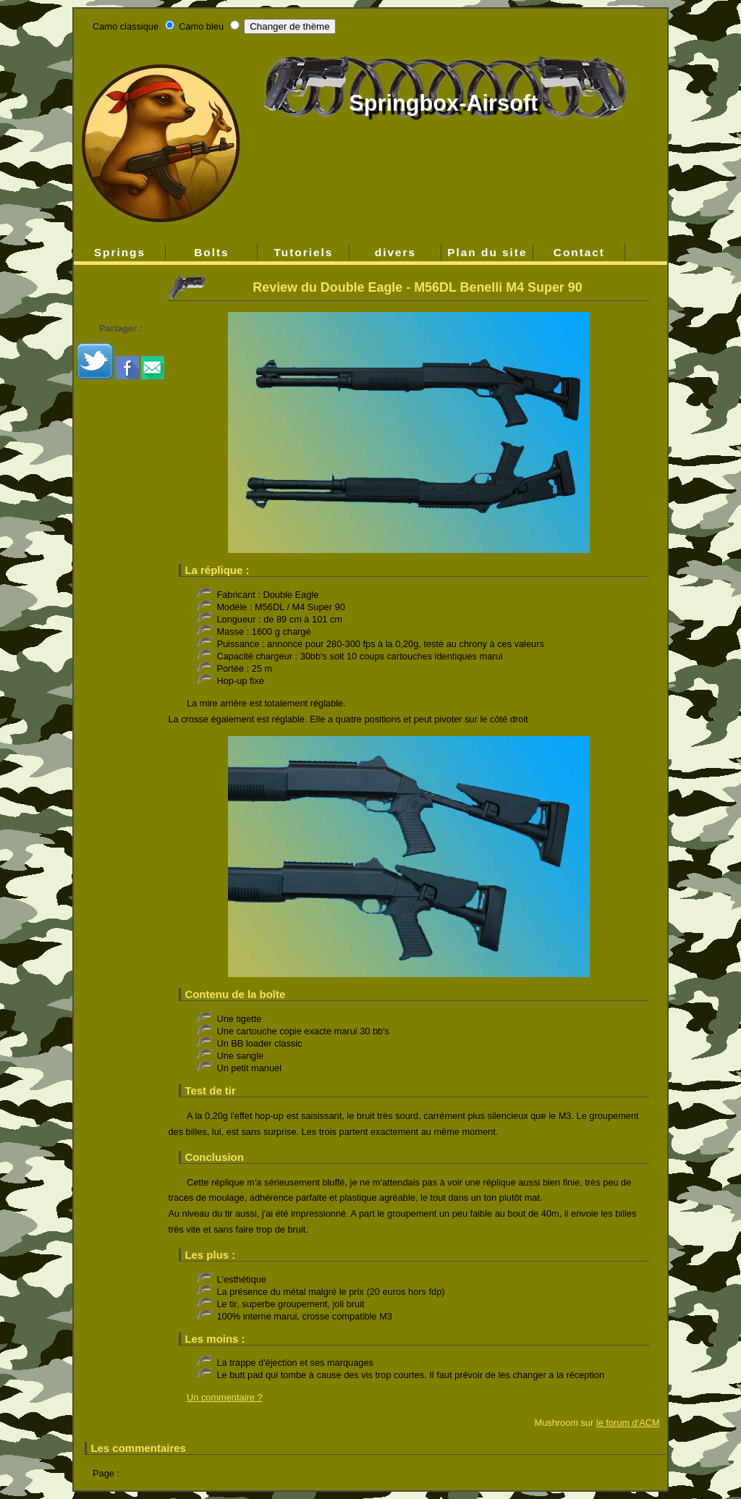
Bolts (211, 252)
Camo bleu (201, 26)
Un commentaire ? (225, 1397)
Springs (119, 252)
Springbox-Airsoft (443, 103)
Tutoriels (304, 252)
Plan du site (487, 252)
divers (395, 252)
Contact (579, 252)
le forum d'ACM (628, 1422)
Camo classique (125, 26)
